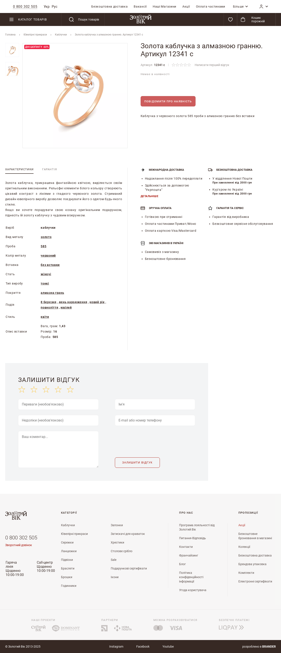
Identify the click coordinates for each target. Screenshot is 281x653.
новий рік (97, 302)
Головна (10, 34)
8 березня (48, 302)
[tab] (19, 169)
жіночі (46, 274)
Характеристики (19, 169)
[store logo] (140, 19)
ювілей (66, 307)
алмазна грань (52, 292)
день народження (73, 302)
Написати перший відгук (212, 65)
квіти (45, 316)
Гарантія (49, 169)
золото (46, 237)
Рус (54, 7)
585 (43, 246)
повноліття (49, 307)
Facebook (142, 646)
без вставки (50, 265)
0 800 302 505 (21, 538)
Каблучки (61, 34)
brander (269, 646)
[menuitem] (109, 6)
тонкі (45, 283)
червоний (48, 255)
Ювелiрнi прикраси (35, 34)
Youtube (168, 646)
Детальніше (150, 196)
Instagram (116, 646)
